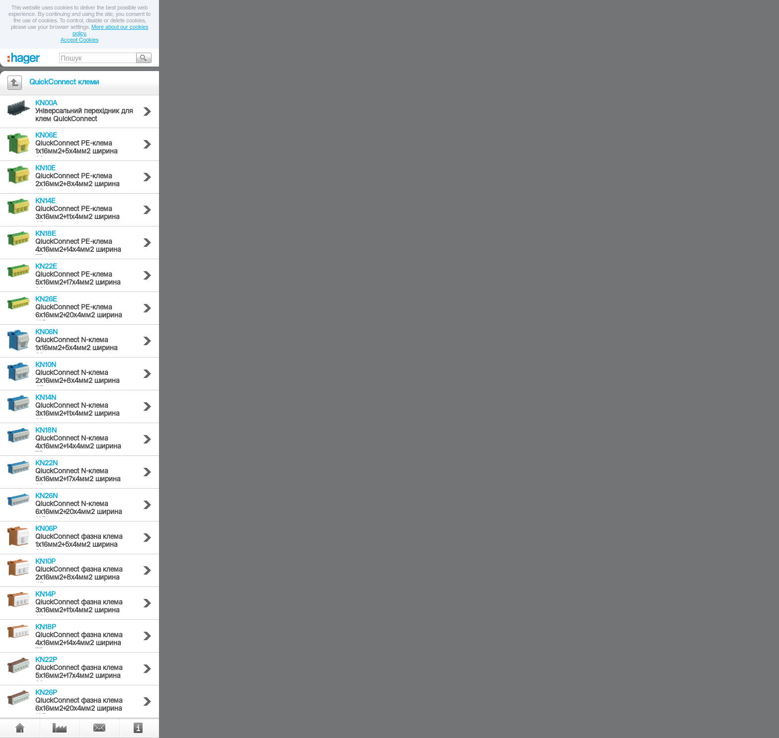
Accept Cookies (79, 40)
